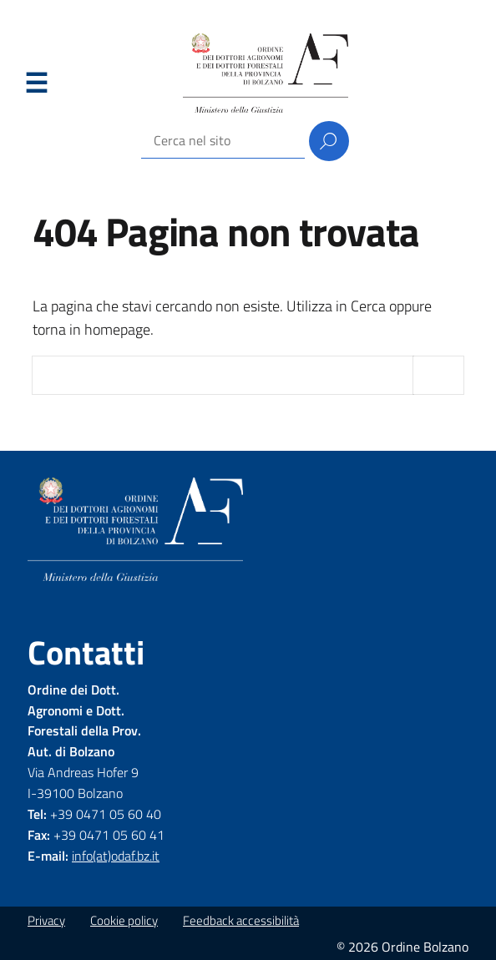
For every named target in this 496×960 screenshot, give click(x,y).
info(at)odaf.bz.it (115, 856)
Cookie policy (124, 920)
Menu (36, 83)
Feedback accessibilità (241, 920)
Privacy (46, 920)
